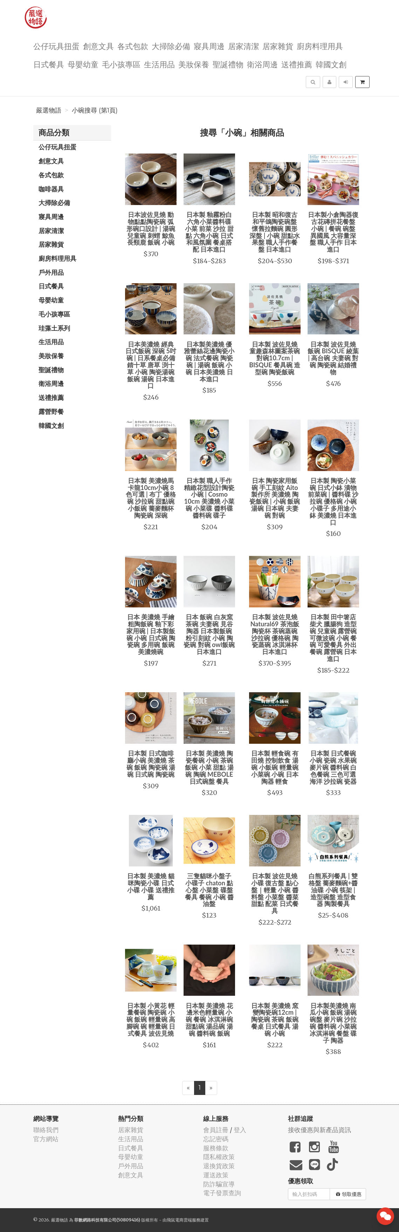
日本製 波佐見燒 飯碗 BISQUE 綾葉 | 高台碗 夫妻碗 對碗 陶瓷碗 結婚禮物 (333, 358)
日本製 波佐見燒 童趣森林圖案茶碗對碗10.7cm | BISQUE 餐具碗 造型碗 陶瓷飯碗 (274, 358)
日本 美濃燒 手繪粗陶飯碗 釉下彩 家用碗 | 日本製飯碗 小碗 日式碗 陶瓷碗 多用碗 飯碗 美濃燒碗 (150, 634)
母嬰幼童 (83, 64)
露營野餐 (51, 411)
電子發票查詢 (222, 1193)
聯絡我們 (46, 1130)
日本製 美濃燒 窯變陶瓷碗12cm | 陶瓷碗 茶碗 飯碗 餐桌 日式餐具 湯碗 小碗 (274, 1019)
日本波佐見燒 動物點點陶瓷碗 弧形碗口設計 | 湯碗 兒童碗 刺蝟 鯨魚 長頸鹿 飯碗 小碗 (150, 228)
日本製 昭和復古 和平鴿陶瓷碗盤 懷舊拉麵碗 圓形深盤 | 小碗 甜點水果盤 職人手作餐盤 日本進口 (274, 232)
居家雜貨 (277, 46)
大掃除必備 (171, 46)
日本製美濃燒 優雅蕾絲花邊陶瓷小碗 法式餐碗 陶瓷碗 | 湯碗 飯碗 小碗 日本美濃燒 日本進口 (209, 361)
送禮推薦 (296, 64)
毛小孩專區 (121, 64)
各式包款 (132, 46)
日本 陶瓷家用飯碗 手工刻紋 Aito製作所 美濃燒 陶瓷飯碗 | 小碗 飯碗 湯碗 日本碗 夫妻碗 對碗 (274, 498)
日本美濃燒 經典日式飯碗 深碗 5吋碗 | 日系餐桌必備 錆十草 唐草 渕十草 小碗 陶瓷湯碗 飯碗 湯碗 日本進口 (150, 365)
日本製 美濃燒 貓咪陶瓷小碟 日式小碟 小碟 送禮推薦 (150, 886)
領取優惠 (349, 1194)
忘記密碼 (215, 1139)
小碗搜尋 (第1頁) (95, 110)
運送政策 (215, 1175)
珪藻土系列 (54, 328)
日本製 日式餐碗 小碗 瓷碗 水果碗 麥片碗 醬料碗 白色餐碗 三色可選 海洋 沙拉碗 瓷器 (333, 767)
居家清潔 (243, 46)
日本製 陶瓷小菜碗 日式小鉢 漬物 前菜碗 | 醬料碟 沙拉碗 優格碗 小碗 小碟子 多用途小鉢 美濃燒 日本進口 (333, 501)
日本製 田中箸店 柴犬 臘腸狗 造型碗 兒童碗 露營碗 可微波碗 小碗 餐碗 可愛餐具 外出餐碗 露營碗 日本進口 (333, 637)
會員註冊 (215, 1130)
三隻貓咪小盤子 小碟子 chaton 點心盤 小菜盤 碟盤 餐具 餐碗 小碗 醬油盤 (209, 889)
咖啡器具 (51, 189)
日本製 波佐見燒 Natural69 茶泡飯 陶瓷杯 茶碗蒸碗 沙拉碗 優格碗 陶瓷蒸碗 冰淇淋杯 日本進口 (274, 634)
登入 (240, 1130)
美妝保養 (193, 64)
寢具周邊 (209, 46)
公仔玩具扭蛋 (56, 46)
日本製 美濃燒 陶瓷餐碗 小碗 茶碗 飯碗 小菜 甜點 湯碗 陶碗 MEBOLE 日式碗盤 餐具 (209, 767)
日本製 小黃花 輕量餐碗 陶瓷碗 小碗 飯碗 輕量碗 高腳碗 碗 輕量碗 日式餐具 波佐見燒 (150, 1019)
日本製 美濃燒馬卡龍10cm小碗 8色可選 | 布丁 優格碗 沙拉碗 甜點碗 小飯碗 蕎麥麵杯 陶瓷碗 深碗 (151, 498)
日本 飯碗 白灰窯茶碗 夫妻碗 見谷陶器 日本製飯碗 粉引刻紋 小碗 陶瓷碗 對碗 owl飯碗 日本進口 (209, 634)
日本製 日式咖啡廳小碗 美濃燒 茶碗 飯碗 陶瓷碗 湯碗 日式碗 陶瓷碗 (150, 763)
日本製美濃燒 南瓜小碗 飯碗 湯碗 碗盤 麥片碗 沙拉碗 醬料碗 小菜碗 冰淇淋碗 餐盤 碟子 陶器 (333, 1023)
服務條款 (215, 1148)
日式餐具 (48, 64)
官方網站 (46, 1139)
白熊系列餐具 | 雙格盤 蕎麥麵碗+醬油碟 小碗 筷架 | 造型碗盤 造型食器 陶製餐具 (333, 889)
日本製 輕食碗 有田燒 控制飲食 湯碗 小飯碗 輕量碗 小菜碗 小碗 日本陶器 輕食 (274, 767)
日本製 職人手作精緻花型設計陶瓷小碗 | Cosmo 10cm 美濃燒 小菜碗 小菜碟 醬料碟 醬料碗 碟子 (209, 498)
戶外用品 (51, 272)
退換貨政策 (219, 1166)
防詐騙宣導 (219, 1184)
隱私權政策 (219, 1157)
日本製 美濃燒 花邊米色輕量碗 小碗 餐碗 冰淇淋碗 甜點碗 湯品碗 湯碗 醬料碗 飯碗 (209, 1019)
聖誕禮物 (228, 64)
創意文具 (98, 46)
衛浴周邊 (262, 64)
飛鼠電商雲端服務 (183, 1220)
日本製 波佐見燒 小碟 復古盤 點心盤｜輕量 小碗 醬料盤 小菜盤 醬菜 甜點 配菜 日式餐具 (274, 893)
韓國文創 (331, 64)
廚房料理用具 (320, 46)
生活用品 (159, 64)
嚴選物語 (48, 110)
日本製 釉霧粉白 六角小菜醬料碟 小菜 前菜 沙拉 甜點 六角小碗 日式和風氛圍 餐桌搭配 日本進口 (209, 232)
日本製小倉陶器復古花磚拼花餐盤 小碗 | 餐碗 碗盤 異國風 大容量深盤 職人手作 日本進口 (333, 232)
